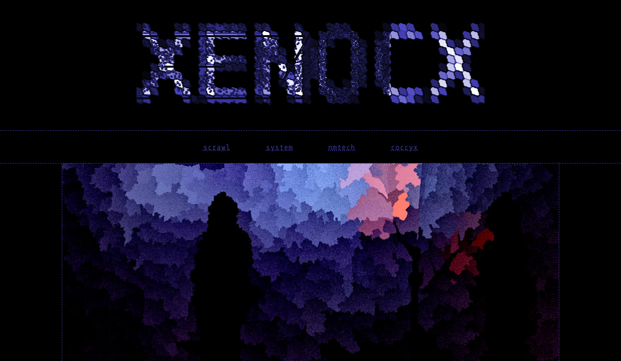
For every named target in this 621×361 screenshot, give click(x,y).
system (279, 147)
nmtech (341, 147)
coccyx (404, 147)
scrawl (216, 147)
